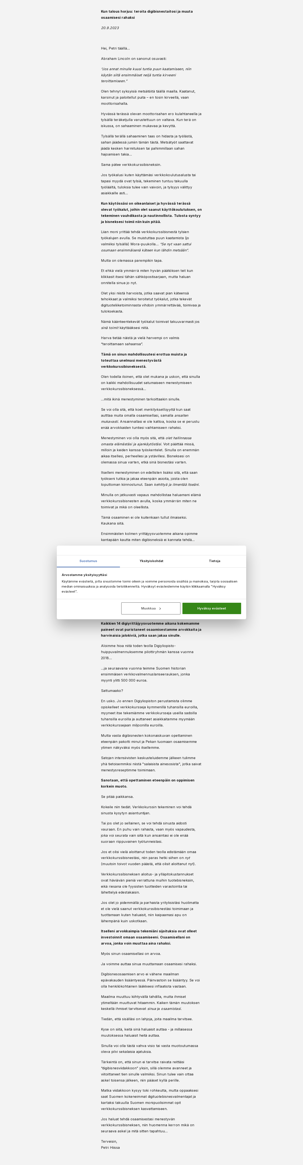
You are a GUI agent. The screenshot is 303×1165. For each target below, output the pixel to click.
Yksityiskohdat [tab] (151, 561)
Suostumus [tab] (88, 561)
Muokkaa (151, 608)
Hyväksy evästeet (211, 608)
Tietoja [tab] (214, 561)
